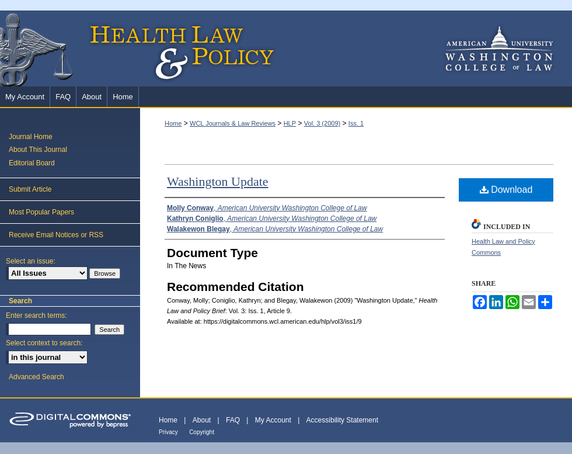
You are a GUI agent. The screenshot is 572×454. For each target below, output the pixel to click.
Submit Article (30, 189)
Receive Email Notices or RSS (56, 235)
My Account (273, 420)
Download (506, 190)
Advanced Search (36, 377)
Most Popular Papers (41, 212)
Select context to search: (44, 343)
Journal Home (31, 137)
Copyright (201, 432)
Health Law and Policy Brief (140, 48)
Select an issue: (30, 261)
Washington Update (217, 181)
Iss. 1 (356, 123)
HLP (290, 123)
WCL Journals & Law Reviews (232, 123)
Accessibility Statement (342, 420)
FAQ (233, 420)
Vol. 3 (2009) (322, 123)
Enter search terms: (36, 315)
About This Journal (38, 149)
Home (173, 123)
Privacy (168, 432)
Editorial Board (32, 163)
